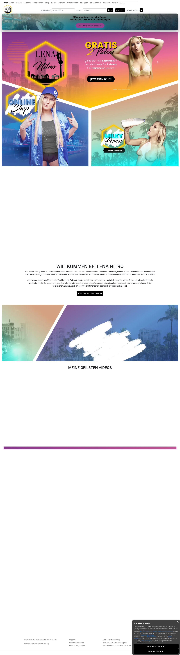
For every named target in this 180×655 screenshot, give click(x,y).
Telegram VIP (95, 3)
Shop (47, 3)
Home (5, 3)
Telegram (84, 3)
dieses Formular (151, 636)
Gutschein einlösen (76, 643)
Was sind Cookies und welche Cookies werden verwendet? (156, 631)
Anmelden (120, 10)
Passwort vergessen (132, 10)
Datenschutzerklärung (111, 640)
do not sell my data (146, 640)
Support (106, 3)
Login (110, 10)
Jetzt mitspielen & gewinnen (90, 25)
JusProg (46, 644)
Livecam (27, 3)
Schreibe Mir (72, 3)
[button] (85, 62)
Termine (61, 3)
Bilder (53, 3)
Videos (19, 3)
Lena (12, 3)
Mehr (114, 3)
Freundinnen (38, 3)
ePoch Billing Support (77, 646)
